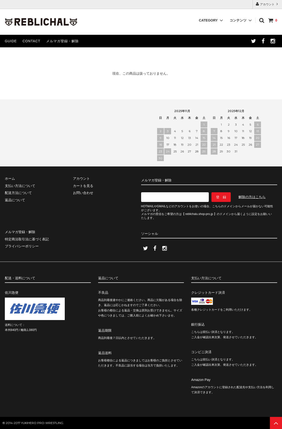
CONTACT (31, 41)
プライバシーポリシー (22, 246)
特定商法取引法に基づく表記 (27, 239)
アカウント (267, 4)
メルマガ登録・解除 (62, 41)
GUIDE (11, 41)
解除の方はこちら (252, 197)
